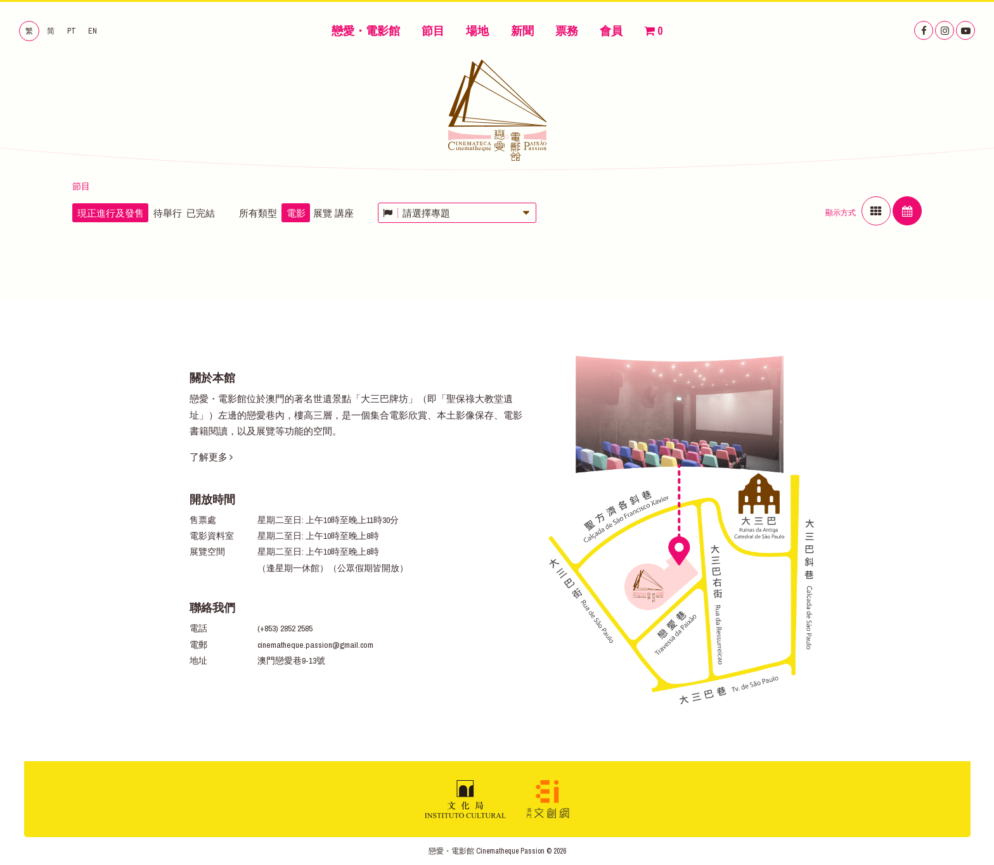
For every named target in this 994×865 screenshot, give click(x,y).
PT (71, 31)
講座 (344, 213)
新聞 (522, 31)
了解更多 (211, 457)
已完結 (200, 213)
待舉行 (167, 213)
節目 (433, 31)
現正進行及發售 (110, 213)
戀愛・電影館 (366, 31)
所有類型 (258, 213)
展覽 (322, 213)
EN (92, 31)
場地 (477, 31)
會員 (611, 31)
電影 (296, 213)
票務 (566, 31)
